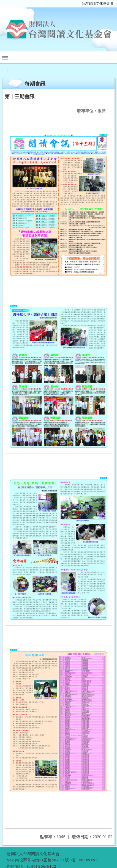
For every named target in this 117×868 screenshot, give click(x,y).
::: (6, 70)
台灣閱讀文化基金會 (97, 3)
